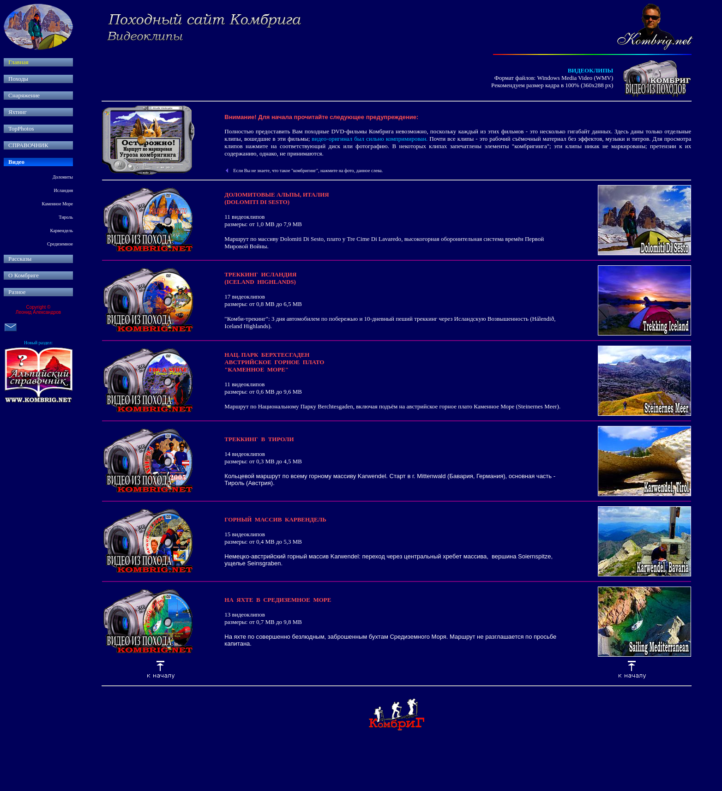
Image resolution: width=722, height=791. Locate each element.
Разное (17, 291)
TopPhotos (21, 128)
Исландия (63, 190)
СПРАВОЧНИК (28, 145)
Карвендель (61, 230)
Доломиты (63, 177)
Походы (18, 78)
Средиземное (60, 243)
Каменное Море (57, 203)
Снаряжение (24, 95)
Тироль (66, 217)
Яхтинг (17, 111)
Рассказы (19, 258)
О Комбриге (23, 275)
